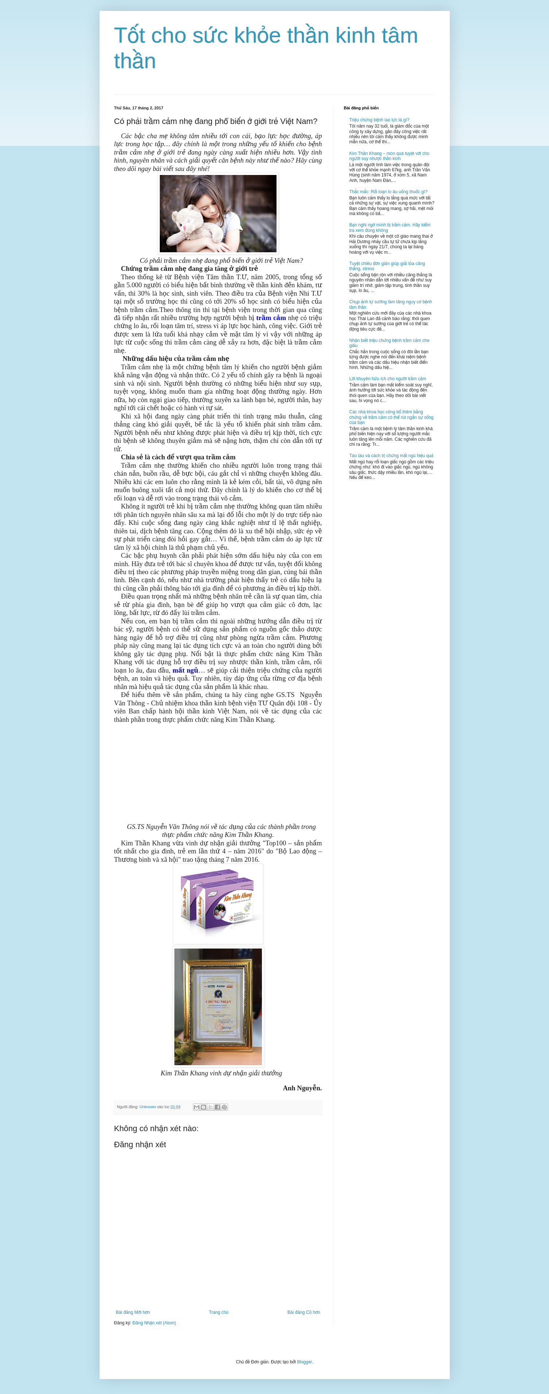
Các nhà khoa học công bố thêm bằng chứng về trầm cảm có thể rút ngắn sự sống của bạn (391, 417)
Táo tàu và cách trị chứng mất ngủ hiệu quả (391, 455)
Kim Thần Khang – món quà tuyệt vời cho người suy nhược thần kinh (389, 156)
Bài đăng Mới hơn (133, 1312)
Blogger (304, 1361)
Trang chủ (218, 1312)
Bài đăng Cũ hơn (303, 1312)
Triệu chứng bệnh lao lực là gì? (379, 119)
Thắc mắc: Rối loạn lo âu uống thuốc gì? (388, 191)
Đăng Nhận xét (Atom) (154, 1322)
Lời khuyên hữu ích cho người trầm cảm (387, 378)
